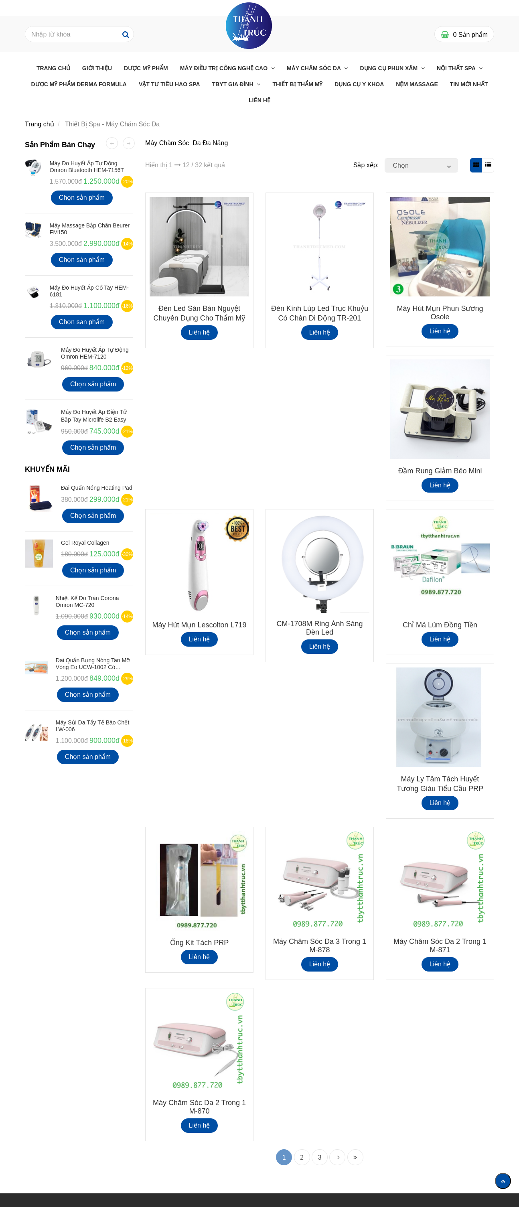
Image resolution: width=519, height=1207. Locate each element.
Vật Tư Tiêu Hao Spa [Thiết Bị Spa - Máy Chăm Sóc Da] (169, 84)
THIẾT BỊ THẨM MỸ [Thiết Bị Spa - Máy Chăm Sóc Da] (297, 84)
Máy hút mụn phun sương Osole (440, 312)
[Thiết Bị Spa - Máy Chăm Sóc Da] (248, 25)
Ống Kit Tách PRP (199, 943)
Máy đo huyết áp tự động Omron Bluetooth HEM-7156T (87, 166)
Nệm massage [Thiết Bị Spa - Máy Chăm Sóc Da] (417, 84)
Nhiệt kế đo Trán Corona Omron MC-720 (87, 601)
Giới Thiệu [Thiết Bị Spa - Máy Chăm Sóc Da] (97, 68)
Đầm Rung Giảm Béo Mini (440, 471)
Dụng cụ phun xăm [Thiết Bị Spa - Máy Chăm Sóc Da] (389, 68)
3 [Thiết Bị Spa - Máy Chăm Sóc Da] (320, 1157)
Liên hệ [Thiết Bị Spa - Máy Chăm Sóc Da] (199, 332)
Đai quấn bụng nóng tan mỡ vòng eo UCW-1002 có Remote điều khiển (93, 667)
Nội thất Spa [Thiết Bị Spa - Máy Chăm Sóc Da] (457, 68)
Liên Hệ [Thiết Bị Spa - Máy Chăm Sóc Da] (259, 100)
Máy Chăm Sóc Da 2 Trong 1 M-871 (440, 945)
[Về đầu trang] (503, 1181)
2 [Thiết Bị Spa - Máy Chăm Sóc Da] (302, 1157)
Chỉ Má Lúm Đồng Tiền (440, 625)
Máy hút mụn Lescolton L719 (199, 625)
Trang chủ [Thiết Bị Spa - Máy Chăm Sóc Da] (53, 68)
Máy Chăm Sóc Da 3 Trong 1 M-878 (319, 945)
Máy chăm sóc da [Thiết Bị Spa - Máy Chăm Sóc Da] (314, 68)
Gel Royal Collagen (85, 543)
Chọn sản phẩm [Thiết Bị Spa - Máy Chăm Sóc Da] (82, 197)
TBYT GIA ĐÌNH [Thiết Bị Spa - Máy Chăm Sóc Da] (233, 84)
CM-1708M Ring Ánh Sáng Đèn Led (319, 628)
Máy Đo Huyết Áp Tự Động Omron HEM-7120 (95, 353)
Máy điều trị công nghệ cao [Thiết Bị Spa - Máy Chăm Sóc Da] (224, 68)
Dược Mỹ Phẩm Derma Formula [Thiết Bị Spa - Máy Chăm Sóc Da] (79, 84)
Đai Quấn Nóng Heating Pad (96, 488)
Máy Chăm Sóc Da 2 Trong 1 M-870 (199, 1107)
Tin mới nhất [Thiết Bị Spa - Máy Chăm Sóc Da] (469, 84)
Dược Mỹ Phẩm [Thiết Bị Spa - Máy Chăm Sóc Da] (146, 68)
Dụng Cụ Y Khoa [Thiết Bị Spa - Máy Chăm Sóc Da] (359, 84)
